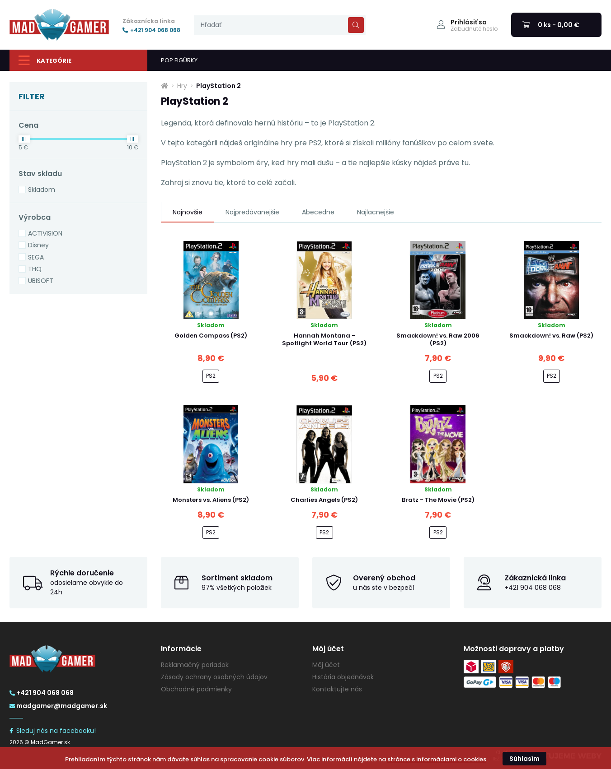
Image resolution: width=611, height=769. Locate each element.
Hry (182, 85)
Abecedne (318, 212)
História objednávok (343, 676)
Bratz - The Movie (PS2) (438, 500)
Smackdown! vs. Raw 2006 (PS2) (437, 339)
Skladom (41, 189)
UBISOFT (40, 280)
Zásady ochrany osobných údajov (214, 676)
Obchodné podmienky (196, 689)
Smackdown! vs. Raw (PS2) (551, 335)
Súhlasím (524, 758)
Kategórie (45, 60)
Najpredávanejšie (252, 212)
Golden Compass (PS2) (210, 335)
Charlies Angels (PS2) (324, 500)
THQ (35, 268)
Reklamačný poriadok (195, 664)
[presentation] (280, 25)
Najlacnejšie (375, 212)
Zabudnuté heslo (474, 29)
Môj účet (326, 664)
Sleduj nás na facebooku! (52, 730)
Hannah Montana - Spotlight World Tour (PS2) (324, 339)
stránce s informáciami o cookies (436, 759)
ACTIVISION (45, 233)
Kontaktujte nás (337, 689)
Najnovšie (187, 212)
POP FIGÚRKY (179, 60)
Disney (38, 245)
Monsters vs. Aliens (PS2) (211, 500)
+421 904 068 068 (151, 30)
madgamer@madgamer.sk (58, 705)
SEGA (36, 257)
